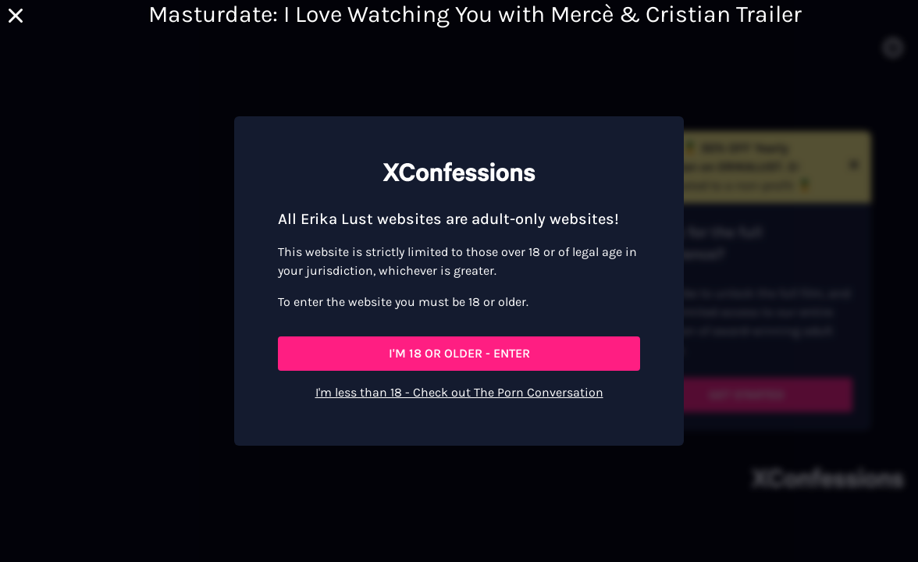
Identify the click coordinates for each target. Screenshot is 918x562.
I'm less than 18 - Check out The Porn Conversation (459, 392)
